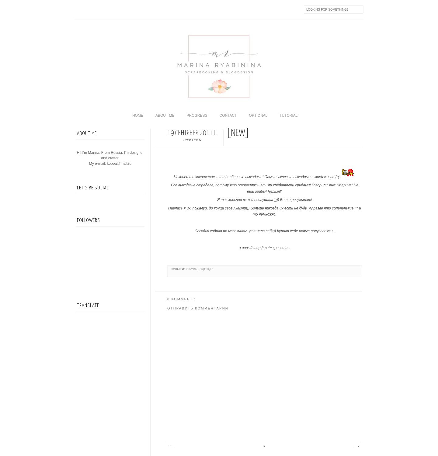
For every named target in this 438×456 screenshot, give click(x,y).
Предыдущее (356, 446)
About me (164, 115)
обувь (191, 269)
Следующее (171, 446)
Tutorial (288, 115)
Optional (258, 115)
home (137, 115)
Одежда (207, 269)
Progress (196, 115)
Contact (228, 115)
